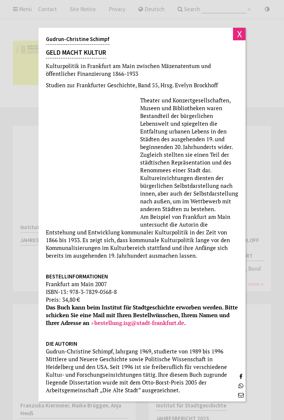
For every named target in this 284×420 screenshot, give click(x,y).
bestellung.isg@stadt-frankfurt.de (139, 322)
